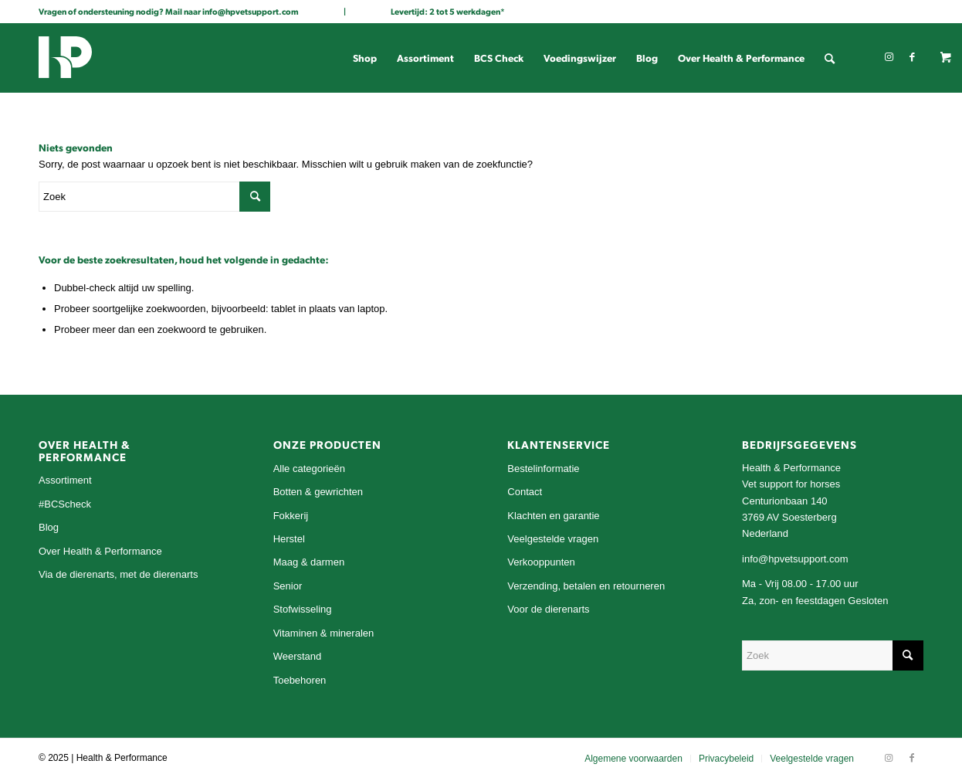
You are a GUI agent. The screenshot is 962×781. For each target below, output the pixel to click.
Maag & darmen (309, 562)
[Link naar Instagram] (888, 57)
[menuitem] (365, 58)
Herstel (289, 539)
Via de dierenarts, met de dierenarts (118, 574)
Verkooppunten (540, 562)
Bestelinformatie (543, 468)
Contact (524, 491)
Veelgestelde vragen (552, 539)
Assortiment (65, 480)
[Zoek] (830, 58)
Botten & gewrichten (318, 491)
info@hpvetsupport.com (250, 11)
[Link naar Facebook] (911, 57)
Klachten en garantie (553, 515)
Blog (49, 527)
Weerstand (297, 656)
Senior (288, 586)
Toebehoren (300, 680)
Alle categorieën (309, 468)
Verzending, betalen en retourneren (586, 586)
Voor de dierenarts (548, 609)
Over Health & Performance (100, 551)
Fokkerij (291, 515)
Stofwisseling (302, 609)
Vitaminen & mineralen (323, 633)
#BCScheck (65, 504)
